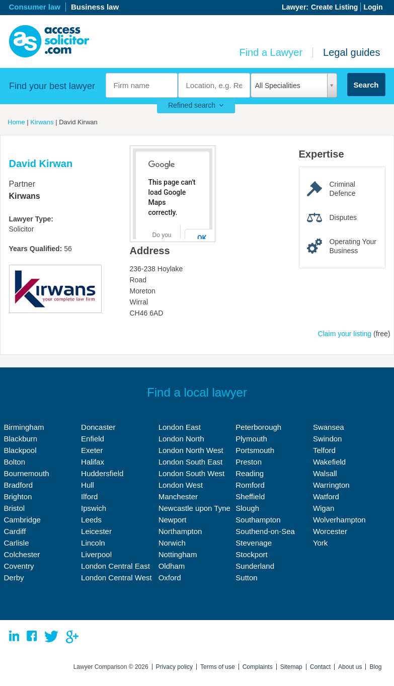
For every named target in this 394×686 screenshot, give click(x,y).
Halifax (92, 462)
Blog (375, 666)
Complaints (258, 666)
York (320, 543)
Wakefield (329, 462)
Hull (87, 485)
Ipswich (93, 508)
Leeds (91, 519)
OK (202, 238)
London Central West (116, 577)
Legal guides (351, 52)
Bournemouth (26, 473)
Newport (173, 519)
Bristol (14, 508)
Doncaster (98, 427)
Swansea (328, 427)
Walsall (325, 473)
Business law (95, 7)
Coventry (19, 566)
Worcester (330, 531)
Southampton (257, 519)
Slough (247, 508)
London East (180, 427)
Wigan (324, 508)
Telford (324, 450)
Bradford (18, 485)
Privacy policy (174, 666)
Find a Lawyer (270, 52)
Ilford (89, 496)
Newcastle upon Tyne (194, 508)
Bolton (15, 462)
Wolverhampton (339, 519)
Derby (14, 577)
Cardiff (15, 531)
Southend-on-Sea (265, 531)
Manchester (178, 496)
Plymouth (251, 438)
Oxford (170, 577)
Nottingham (178, 554)
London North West (191, 450)
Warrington (331, 485)
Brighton (18, 496)
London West (181, 485)
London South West (191, 473)
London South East (191, 462)
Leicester (96, 531)
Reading (249, 473)
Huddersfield (102, 473)
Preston (248, 462)
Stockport (251, 554)
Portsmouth (254, 450)
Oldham (172, 566)
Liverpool (96, 554)
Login (372, 7)
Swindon (327, 438)
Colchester (22, 554)
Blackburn (21, 438)
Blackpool (20, 450)
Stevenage (253, 543)
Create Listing (334, 7)
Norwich (172, 543)
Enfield (92, 438)
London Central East (115, 566)
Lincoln (93, 543)
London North (181, 438)
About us (350, 666)
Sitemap (291, 666)
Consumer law (35, 7)
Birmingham (24, 427)
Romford (250, 485)
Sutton (246, 577)
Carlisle (16, 543)
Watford (326, 496)
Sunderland (254, 566)
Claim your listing (345, 334)
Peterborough (258, 427)
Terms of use (217, 666)
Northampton (180, 531)
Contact (320, 666)
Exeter (92, 450)
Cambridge (22, 519)
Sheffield (250, 496)
